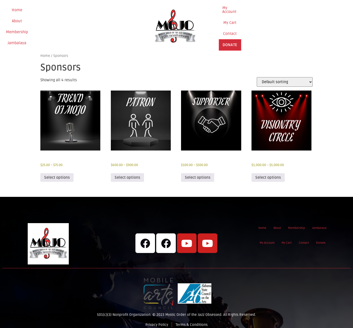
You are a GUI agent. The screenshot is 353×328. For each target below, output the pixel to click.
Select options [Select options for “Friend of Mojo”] (57, 173)
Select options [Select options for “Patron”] (127, 173)
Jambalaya (99, 24)
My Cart (275, 24)
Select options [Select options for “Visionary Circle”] (268, 173)
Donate (317, 24)
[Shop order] (285, 78)
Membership (72, 24)
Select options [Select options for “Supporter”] (197, 173)
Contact (296, 24)
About (48, 24)
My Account (252, 24)
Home (31, 24)
